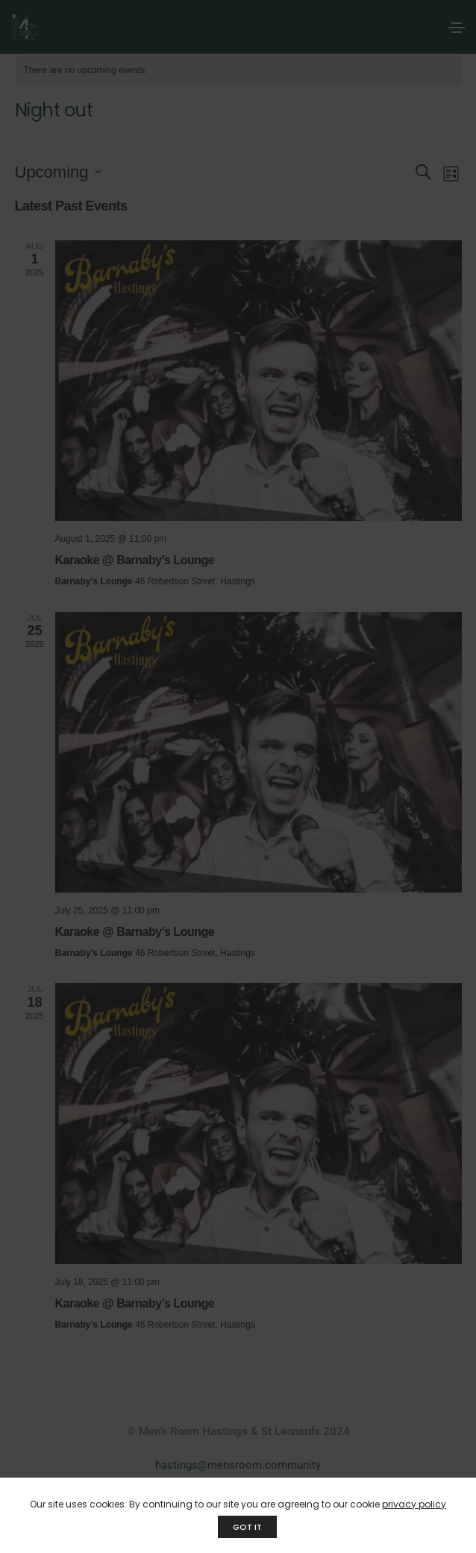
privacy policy (414, 1504)
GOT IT (247, 1527)
